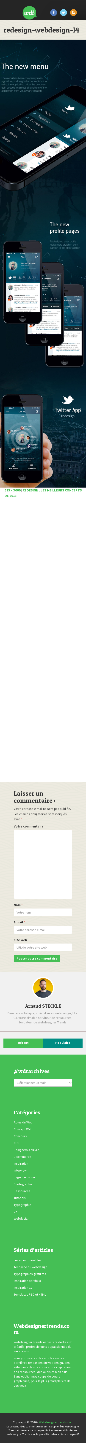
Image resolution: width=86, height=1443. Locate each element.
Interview (20, 1170)
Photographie (23, 1184)
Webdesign (21, 1218)
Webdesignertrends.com (56, 1422)
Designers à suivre (26, 1150)
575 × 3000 (13, 490)
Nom (17, 905)
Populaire (62, 1043)
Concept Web (23, 1129)
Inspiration (21, 1163)
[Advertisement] (43, 641)
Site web (20, 940)
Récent (23, 1043)
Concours (20, 1136)
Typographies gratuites (30, 1274)
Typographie (22, 1205)
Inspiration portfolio (27, 1281)
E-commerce (22, 1157)
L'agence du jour (25, 1177)
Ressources (22, 1191)
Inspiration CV (23, 1288)
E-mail (18, 922)
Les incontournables (28, 1260)
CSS (16, 1143)
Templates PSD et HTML (30, 1294)
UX (15, 1212)
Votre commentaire (29, 826)
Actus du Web (23, 1122)
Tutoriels (20, 1198)
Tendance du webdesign (30, 1267)
